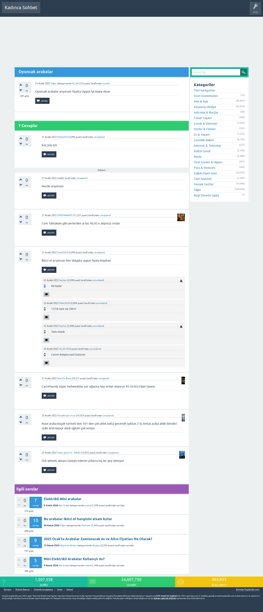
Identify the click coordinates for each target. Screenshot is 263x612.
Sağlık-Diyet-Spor (205, 173)
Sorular (47, 10)
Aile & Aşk (64, 505)
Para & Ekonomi (204, 167)
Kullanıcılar (98, 10)
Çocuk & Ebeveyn (205, 123)
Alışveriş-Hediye (68, 545)
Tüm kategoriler (204, 90)
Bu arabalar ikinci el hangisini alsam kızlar (78, 519)
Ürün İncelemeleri (206, 96)
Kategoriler (82, 10)
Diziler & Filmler (205, 129)
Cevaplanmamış (63, 10)
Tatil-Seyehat (203, 178)
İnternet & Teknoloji (207, 145)
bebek (69, 589)
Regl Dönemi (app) (206, 195)
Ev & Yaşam (202, 134)
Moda (197, 156)
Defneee (86, 525)
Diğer (54, 83)
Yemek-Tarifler (204, 184)
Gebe (59, 589)
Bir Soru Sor (114, 10)
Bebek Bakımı (156, 10)
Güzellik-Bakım (204, 140)
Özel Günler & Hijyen (208, 162)
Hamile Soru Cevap (134, 10)
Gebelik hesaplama (43, 589)
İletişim (7, 589)
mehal (88, 505)
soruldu (106, 83)
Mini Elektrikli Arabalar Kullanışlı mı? (74, 559)
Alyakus (96, 545)
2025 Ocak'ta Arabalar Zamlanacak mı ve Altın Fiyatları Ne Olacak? (98, 539)
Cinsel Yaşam (203, 118)
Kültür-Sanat (202, 151)
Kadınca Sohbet (21, 7)
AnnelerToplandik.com (247, 589)
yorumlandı (98, 280)
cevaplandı (99, 137)
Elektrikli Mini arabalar (63, 499)
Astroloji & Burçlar (206, 112)
